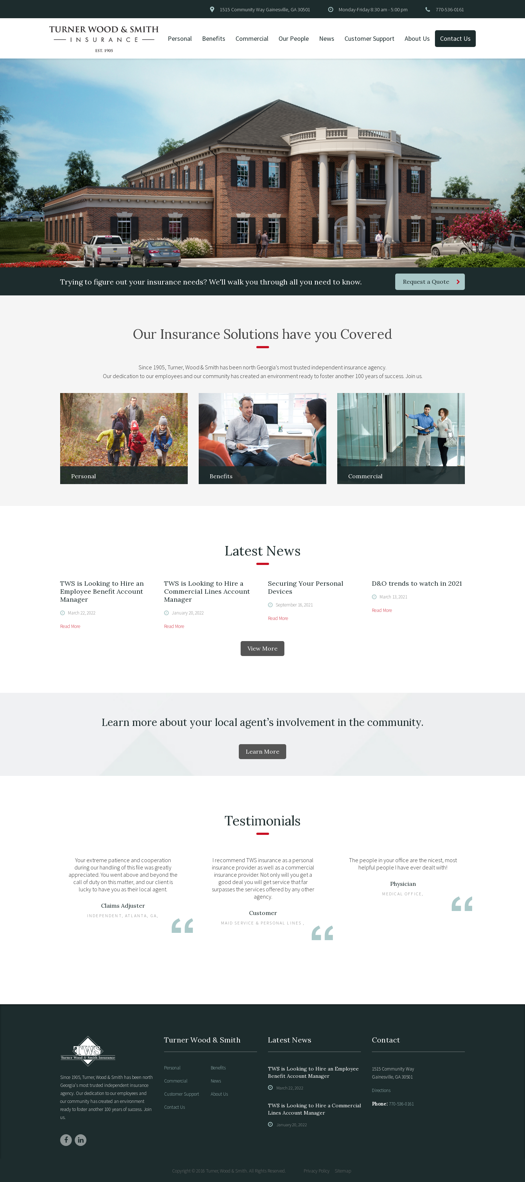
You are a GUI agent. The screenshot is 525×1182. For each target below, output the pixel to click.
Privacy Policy (317, 1171)
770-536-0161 (450, 9)
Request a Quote (431, 281)
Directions (381, 1090)
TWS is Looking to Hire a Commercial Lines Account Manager (207, 591)
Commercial (252, 38)
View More (262, 648)
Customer (263, 912)
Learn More (262, 751)
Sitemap (343, 1171)
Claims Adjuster (123, 905)
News (326, 38)
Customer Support (369, 38)
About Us (417, 38)
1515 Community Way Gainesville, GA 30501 (265, 9)
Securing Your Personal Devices (305, 587)
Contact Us (455, 38)
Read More (70, 626)
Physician (403, 883)
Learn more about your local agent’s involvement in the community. (262, 722)
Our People (294, 38)
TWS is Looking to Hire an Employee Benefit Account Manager (102, 591)
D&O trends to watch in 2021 (417, 583)
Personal (180, 38)
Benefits (213, 38)
